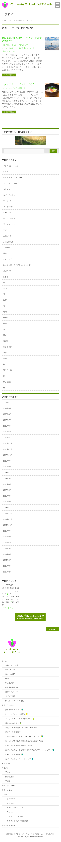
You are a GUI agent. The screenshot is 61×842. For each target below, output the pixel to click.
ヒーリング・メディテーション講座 (18, 745)
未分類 (5, 318)
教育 (5, 300)
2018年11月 (7, 449)
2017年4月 (7, 560)
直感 (13, 51)
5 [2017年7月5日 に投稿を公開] (7, 593)
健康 (5, 253)
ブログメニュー (8, 790)
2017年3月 (7, 566)
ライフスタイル (9, 224)
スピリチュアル (24, 45)
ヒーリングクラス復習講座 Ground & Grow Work (23, 741)
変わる (5, 277)
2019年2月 (7, 438)
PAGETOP (52, 629)
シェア (5, 172)
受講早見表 (9, 777)
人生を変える (8, 242)
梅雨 (20, 88)
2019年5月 (7, 432)
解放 (5, 364)
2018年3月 (7, 496)
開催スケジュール (8, 786)
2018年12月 (7, 443)
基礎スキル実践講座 (12, 732)
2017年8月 (7, 537)
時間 (5, 312)
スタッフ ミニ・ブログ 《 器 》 (18, 84)
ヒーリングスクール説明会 (16, 714)
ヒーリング (19, 48)
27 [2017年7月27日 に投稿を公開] (11, 602)
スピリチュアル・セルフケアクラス (19, 719)
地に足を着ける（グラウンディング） (17, 265)
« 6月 (4, 608)
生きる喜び (7, 347)
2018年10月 (7, 455)
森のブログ (9, 803)
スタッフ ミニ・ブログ (14, 816)
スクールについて (8, 670)
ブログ (6, 794)
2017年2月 (7, 572)
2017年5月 (7, 554)
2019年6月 (7, 426)
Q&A (6, 679)
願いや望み (7, 382)
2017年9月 (7, 531)
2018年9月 (7, 461)
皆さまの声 (6, 763)
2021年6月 (7, 408)
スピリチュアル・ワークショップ (18, 759)
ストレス (6, 189)
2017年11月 (7, 519)
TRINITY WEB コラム (14, 808)
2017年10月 (7, 525)
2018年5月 (7, 484)
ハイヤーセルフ (8, 48)
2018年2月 (7, 502)
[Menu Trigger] (57, 5)
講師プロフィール (11, 692)
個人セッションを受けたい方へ (16, 701)
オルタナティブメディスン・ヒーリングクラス (23, 736)
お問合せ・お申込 (8, 825)
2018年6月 (7, 479)
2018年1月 (7, 508)
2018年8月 (7, 467)
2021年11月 (7, 403)
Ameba (8, 812)
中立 (5, 230)
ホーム (4, 661)
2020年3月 (7, 414)
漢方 (5, 335)
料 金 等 (5, 768)
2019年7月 (7, 420)
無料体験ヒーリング (13, 710)
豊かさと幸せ (8, 370)
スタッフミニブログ (10, 88)
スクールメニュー (8, 705)
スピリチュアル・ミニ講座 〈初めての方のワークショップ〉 (29, 750)
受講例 (7, 781)
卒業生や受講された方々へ (15, 687)
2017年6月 (7, 549)
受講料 (7, 772)
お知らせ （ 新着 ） (12, 665)
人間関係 (6, 248)
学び (5, 288)
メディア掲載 (9, 696)
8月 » (10, 608)
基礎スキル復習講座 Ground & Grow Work (21, 728)
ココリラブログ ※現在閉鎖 (16, 821)
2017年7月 (7, 543)
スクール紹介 (9, 674)
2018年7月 (7, 473)
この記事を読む (9, 75)
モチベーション (9, 218)
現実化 (5, 341)
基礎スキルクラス (12, 723)
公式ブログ (29, 48)
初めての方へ (9, 683)
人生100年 (7, 236)
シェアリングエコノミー (12, 178)
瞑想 (5, 359)
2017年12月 (7, 514)
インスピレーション (10, 45)
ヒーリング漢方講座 (13, 754)
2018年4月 (7, 490)
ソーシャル (7, 201)
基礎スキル (6, 51)
